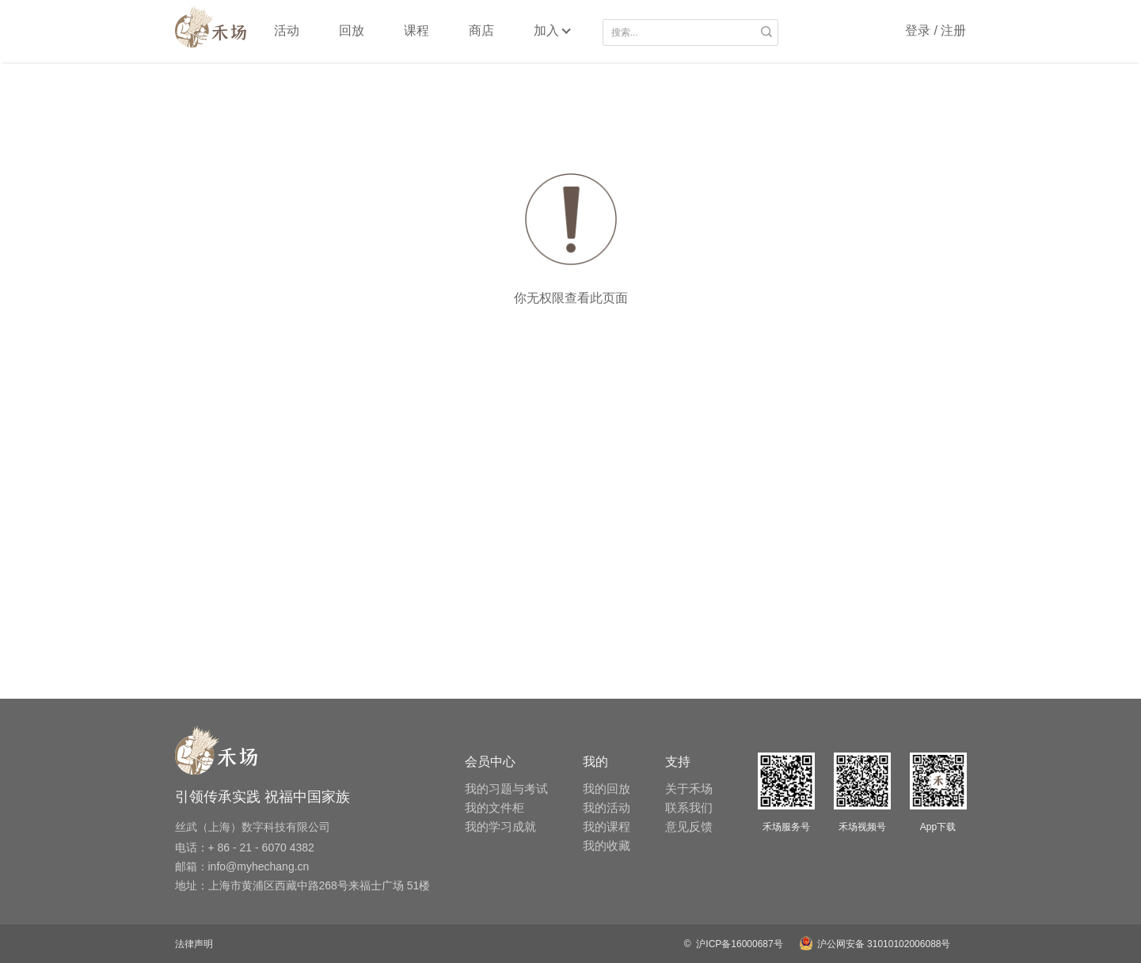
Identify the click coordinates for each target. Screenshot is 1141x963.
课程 (416, 30)
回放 (351, 30)
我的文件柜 (494, 807)
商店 (481, 30)
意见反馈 (689, 826)
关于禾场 (689, 788)
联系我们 (689, 807)
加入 (546, 30)
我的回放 (606, 788)
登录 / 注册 (935, 30)
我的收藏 (606, 845)
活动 (286, 30)
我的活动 (606, 807)
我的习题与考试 (506, 788)
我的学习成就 (500, 826)
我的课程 (606, 826)
